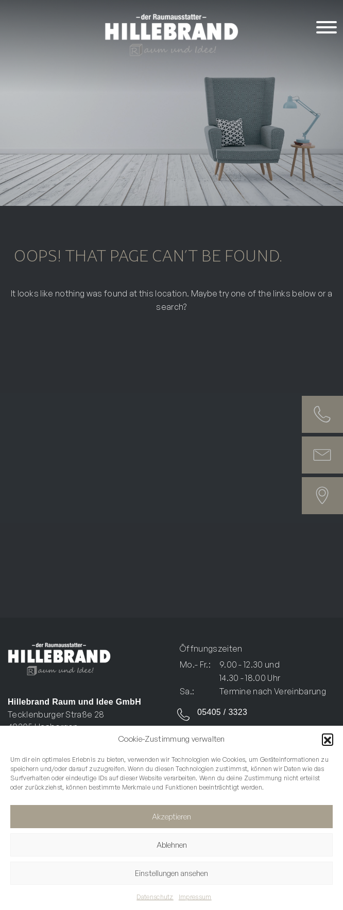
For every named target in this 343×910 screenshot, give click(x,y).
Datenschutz (155, 897)
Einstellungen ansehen (171, 873)
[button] (327, 739)
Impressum (195, 897)
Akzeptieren (171, 816)
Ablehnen (172, 845)
